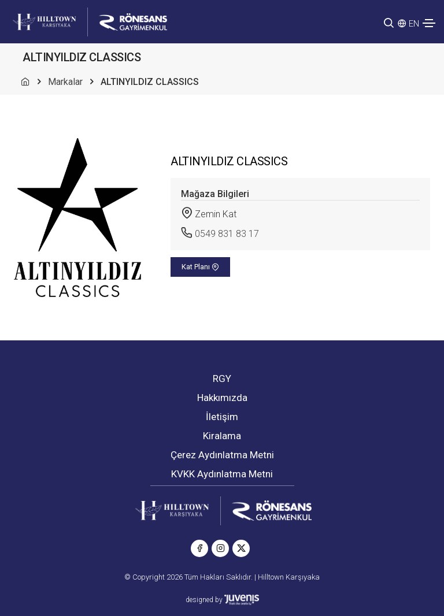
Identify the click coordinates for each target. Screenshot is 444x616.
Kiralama (222, 435)
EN (414, 23)
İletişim (222, 416)
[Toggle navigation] (429, 23)
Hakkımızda (222, 397)
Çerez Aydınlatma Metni (222, 455)
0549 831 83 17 (227, 233)
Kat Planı (200, 266)
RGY (222, 378)
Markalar (65, 81)
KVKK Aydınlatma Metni (222, 474)
